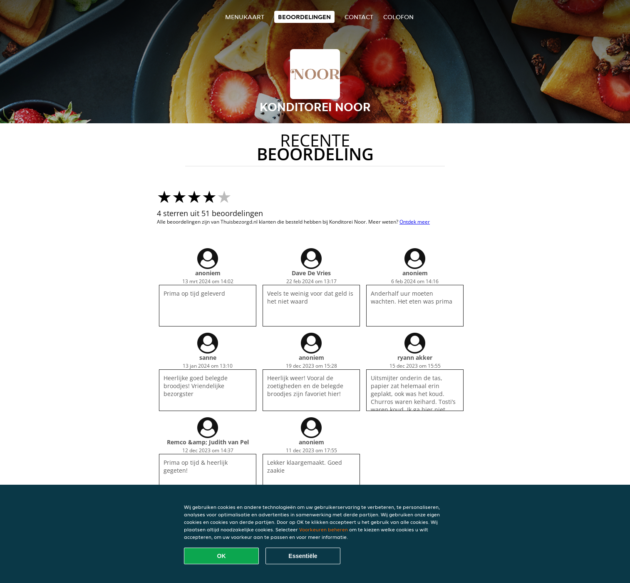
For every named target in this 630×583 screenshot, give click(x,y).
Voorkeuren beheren (323, 529)
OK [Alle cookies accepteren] (221, 556)
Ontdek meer (414, 221)
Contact (359, 16)
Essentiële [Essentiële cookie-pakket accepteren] (302, 556)
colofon (398, 16)
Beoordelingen (304, 16)
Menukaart (244, 16)
